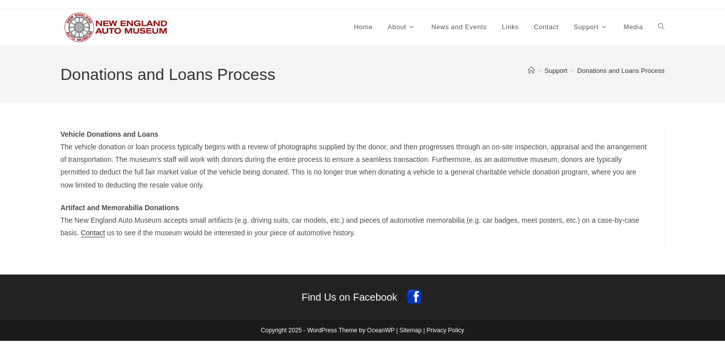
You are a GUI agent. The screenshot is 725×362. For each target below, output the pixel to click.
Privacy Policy (445, 330)
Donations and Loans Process (621, 70)
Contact (93, 233)
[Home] (531, 70)
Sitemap (410, 330)
